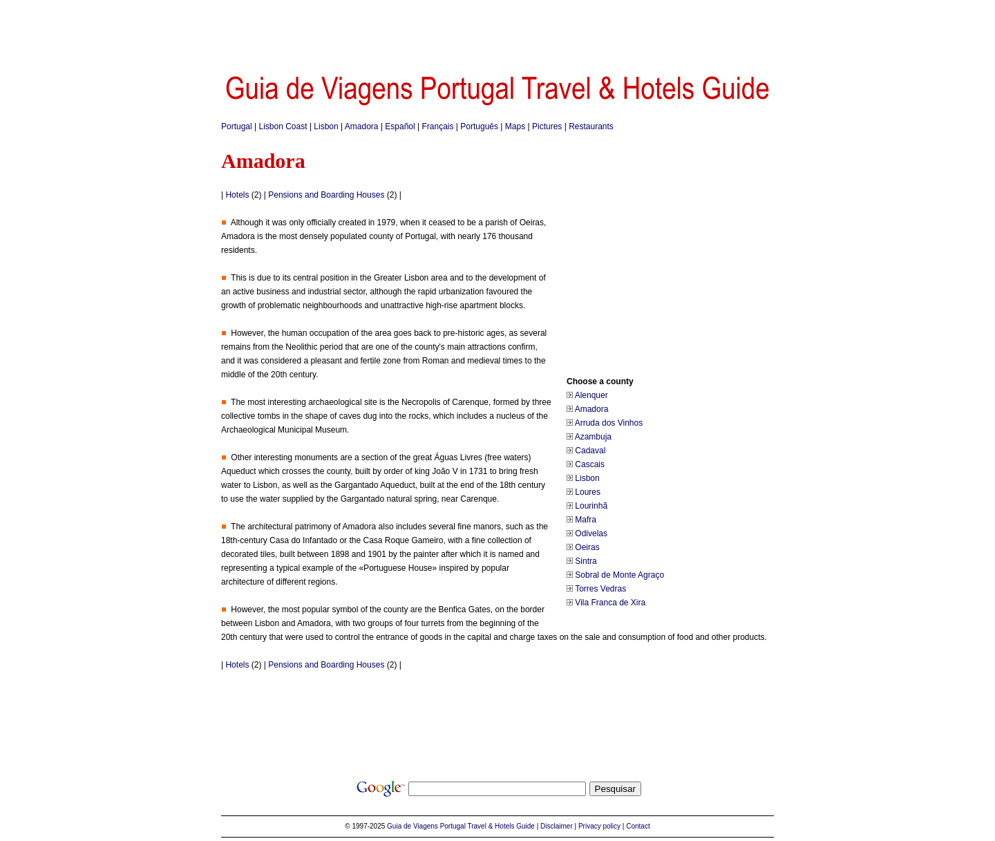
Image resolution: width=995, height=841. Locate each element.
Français (438, 126)
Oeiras (587, 547)
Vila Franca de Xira (610, 602)
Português (479, 126)
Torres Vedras (600, 589)
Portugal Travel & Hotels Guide (487, 826)
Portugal (236, 126)
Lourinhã (591, 506)
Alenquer (591, 395)
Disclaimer (556, 826)
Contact (638, 826)
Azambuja (593, 437)
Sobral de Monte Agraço (619, 575)
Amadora (362, 126)
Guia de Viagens (412, 826)
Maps (515, 126)
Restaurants (591, 126)
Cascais (590, 464)
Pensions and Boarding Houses (326, 195)
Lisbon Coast (283, 126)
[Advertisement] (497, 31)
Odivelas (591, 533)
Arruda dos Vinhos (609, 423)
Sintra (585, 561)
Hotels (237, 195)
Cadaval (590, 450)
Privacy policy (599, 826)
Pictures (547, 126)
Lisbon (326, 126)
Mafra (585, 520)
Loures (587, 492)
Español (400, 126)
